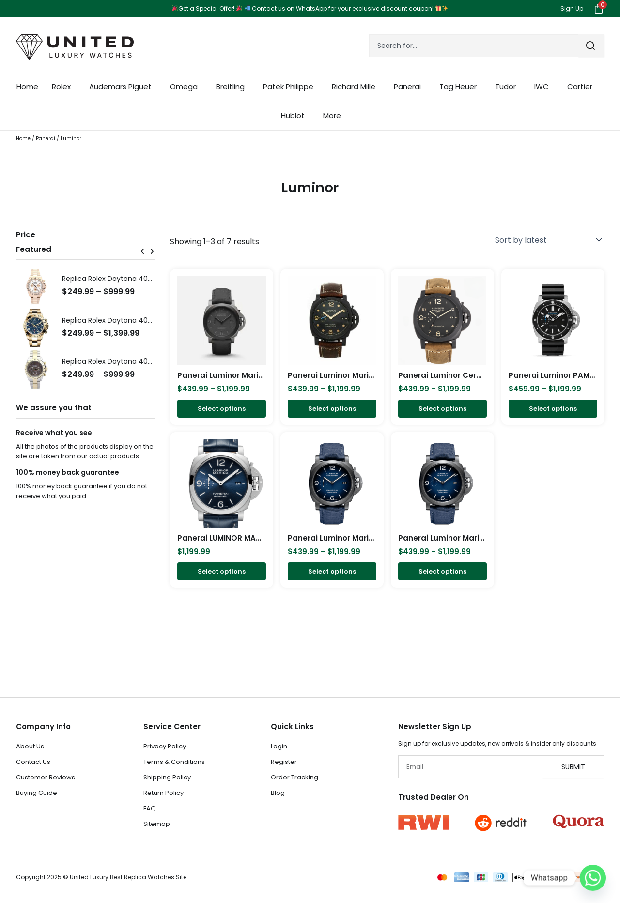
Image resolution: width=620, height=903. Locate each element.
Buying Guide (36, 792)
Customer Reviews (45, 777)
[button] (142, 251)
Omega (186, 86)
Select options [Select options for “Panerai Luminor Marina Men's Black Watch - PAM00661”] (332, 409)
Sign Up (571, 8)
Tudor (508, 86)
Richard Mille (356, 86)
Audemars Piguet (122, 86)
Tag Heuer (460, 86)
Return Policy (163, 792)
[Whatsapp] (593, 878)
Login (279, 746)
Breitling (232, 86)
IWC (544, 86)
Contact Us (33, 761)
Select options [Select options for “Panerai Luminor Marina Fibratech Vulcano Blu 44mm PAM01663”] (442, 572)
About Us (30, 746)
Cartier (582, 86)
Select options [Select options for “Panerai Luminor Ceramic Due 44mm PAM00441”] (442, 409)
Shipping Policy (167, 777)
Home (27, 86)
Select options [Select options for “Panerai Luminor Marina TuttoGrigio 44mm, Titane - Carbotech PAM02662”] (222, 409)
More (334, 115)
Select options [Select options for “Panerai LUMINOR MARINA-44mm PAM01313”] (222, 572)
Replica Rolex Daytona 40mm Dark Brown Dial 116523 (149, 361)
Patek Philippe (290, 86)
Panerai (410, 86)
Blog (278, 792)
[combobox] (473, 46)
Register (284, 761)
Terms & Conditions (174, 761)
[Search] (591, 46)
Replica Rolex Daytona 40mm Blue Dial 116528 (138, 320)
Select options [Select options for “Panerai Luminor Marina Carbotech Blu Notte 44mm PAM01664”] (332, 572)
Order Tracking (294, 777)
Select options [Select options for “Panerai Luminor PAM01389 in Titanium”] (553, 409)
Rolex (64, 86)
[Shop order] (546, 239)
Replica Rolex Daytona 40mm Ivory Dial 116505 (139, 278)
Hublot (295, 115)
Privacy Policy (164, 746)
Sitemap (156, 823)
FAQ (149, 808)
